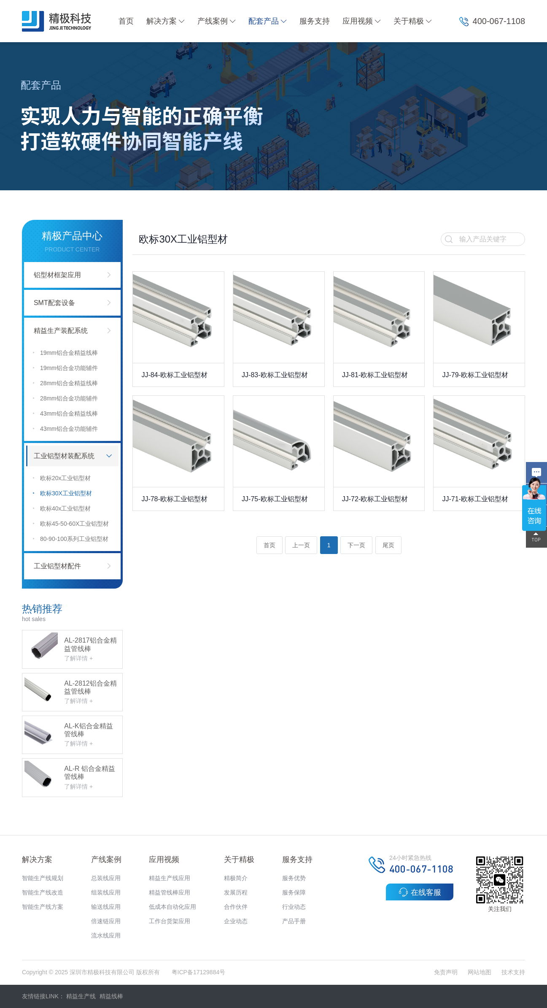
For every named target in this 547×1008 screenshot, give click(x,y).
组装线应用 (106, 892)
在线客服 (420, 892)
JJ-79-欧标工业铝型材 (475, 374)
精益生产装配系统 (61, 330)
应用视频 (361, 21)
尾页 (388, 545)
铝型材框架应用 (57, 274)
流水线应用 (106, 935)
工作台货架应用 (169, 921)
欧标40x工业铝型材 (61, 509)
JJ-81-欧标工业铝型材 (375, 374)
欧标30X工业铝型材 (62, 493)
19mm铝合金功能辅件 (64, 368)
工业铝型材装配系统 (64, 455)
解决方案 (165, 21)
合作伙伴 (236, 906)
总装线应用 (106, 878)
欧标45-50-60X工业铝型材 (70, 524)
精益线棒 (111, 996)
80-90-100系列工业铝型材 (70, 539)
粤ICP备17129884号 (199, 972)
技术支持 (513, 972)
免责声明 (446, 972)
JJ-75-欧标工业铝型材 (274, 499)
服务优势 (294, 878)
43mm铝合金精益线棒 (64, 414)
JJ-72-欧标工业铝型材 (375, 499)
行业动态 (294, 906)
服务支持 (314, 21)
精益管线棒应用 (169, 892)
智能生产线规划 (42, 878)
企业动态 (236, 921)
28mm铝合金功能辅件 (64, 398)
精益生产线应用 (169, 878)
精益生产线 (81, 996)
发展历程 (236, 892)
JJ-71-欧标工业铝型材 (475, 499)
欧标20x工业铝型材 (61, 478)
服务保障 (294, 892)
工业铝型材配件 (57, 566)
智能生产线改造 (42, 892)
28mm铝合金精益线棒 (64, 383)
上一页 (301, 545)
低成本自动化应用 (172, 906)
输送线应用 (106, 906)
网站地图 (479, 972)
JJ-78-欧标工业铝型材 (174, 499)
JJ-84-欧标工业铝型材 (174, 374)
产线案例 (216, 21)
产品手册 (294, 921)
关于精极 (412, 21)
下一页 (356, 545)
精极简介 (236, 878)
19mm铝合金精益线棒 (64, 353)
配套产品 (267, 21)
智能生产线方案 (42, 906)
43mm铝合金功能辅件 (64, 429)
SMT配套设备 (54, 302)
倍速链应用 (106, 921)
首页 (126, 21)
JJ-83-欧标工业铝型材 (274, 374)
